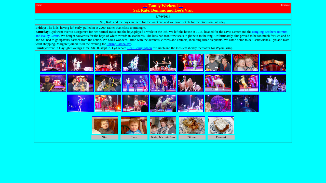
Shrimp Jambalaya (119, 44)
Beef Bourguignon (139, 48)
